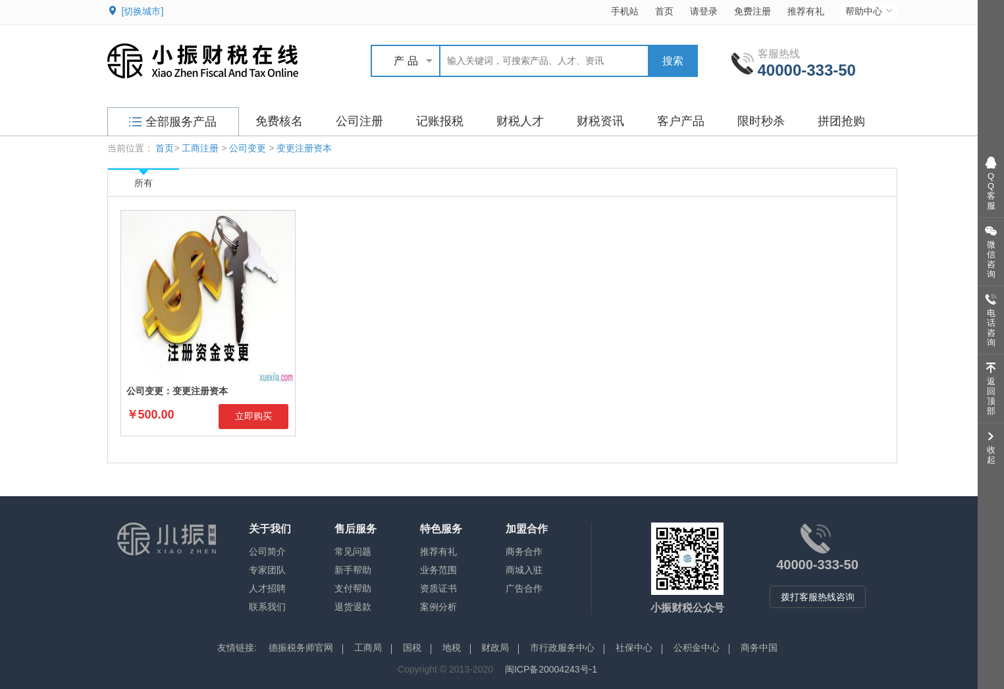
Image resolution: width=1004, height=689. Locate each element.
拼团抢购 (841, 121)
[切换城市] (143, 11)
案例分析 (438, 606)
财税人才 (520, 121)
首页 (664, 11)
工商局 (368, 647)
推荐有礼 (805, 11)
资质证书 (438, 588)
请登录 (704, 11)
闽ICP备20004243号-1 (551, 669)
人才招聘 (267, 588)
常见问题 (352, 551)
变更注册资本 (304, 148)
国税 (412, 647)
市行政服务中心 (562, 647)
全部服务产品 (173, 121)
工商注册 (200, 148)
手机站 (625, 11)
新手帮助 (352, 570)
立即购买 (253, 416)
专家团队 (267, 570)
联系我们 (267, 606)
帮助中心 (870, 10)
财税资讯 (600, 121)
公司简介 (267, 551)
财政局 (495, 647)
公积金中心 (697, 647)
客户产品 (680, 121)
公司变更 (247, 148)
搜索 (672, 60)
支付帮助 (352, 588)
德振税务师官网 (301, 647)
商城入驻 (524, 570)
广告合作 (524, 588)
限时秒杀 (761, 121)
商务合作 (524, 551)
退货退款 (352, 606)
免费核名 (279, 121)
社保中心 (634, 647)
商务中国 (759, 647)
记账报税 (439, 121)
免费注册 (752, 11)
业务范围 (438, 570)
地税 (451, 647)
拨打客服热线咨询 (818, 597)
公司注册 (359, 121)
